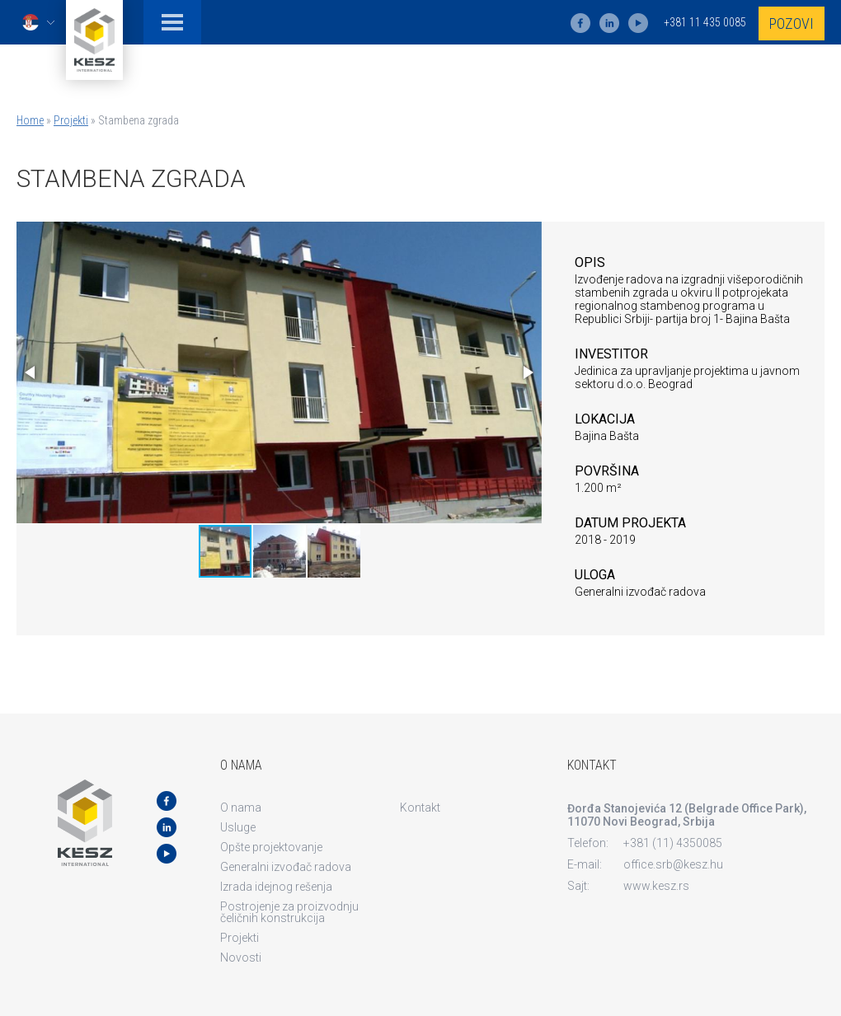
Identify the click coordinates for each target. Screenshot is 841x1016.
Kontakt (420, 807)
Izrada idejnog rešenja (276, 886)
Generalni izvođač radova (285, 867)
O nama (240, 807)
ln (609, 23)
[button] (31, 372)
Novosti (240, 957)
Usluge (238, 827)
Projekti (71, 120)
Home (30, 120)
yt (638, 23)
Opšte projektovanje (271, 847)
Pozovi (791, 23)
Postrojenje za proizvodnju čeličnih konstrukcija (289, 912)
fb (580, 23)
